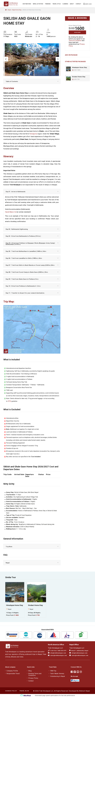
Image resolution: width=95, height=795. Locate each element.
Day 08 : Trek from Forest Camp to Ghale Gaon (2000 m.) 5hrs (27, 272)
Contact (78, 3)
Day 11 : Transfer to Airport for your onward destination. (25, 293)
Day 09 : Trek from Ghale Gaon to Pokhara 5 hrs (22, 279)
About (72, 3)
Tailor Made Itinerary (57, 673)
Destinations (27, 3)
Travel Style (57, 3)
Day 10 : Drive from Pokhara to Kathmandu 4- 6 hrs (23, 286)
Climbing (65, 3)
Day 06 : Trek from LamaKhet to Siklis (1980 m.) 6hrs (24, 258)
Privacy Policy (33, 678)
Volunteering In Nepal (57, 676)
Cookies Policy (11, 691)
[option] (32, 59)
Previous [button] (6, 59)
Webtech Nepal (84, 691)
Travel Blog (24, 691)
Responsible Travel (13, 673)
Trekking (48, 3)
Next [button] (58, 59)
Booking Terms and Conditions (34, 674)
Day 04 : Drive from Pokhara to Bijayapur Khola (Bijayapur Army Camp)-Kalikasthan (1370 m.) (30, 243)
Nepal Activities (38, 3)
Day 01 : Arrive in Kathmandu (15, 191)
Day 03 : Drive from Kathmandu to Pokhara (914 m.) (23, 236)
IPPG (9, 401)
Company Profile (12, 671)
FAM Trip (53, 671)
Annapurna (33, 134)
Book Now (77, 32)
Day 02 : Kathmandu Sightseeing (17, 229)
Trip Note (9, 546)
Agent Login (87, 3)
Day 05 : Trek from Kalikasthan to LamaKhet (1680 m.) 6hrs (26, 251)
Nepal (9, 10)
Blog (29, 671)
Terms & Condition (75, 40)
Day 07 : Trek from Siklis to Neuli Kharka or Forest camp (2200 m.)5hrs (30, 265)
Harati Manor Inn (10, 212)
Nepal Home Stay (16, 10)
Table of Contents (12, 81)
